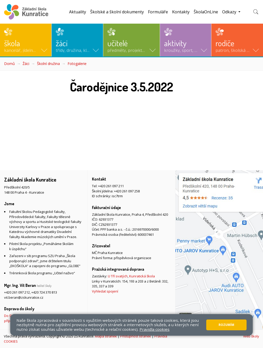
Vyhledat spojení (105, 291)
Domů (9, 63)
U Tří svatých (118, 276)
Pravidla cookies (154, 329)
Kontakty (181, 12)
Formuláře (158, 12)
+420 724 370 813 (44, 292)
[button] (25, 40)
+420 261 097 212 (17, 292)
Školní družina (48, 63)
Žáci (26, 63)
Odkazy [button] (229, 12)
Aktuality (77, 12)
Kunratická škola (142, 276)
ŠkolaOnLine (206, 12)
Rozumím (226, 325)
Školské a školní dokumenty (117, 12)
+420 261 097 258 (127, 191)
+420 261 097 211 (111, 186)
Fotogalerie (77, 63)
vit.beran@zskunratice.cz (23, 297)
